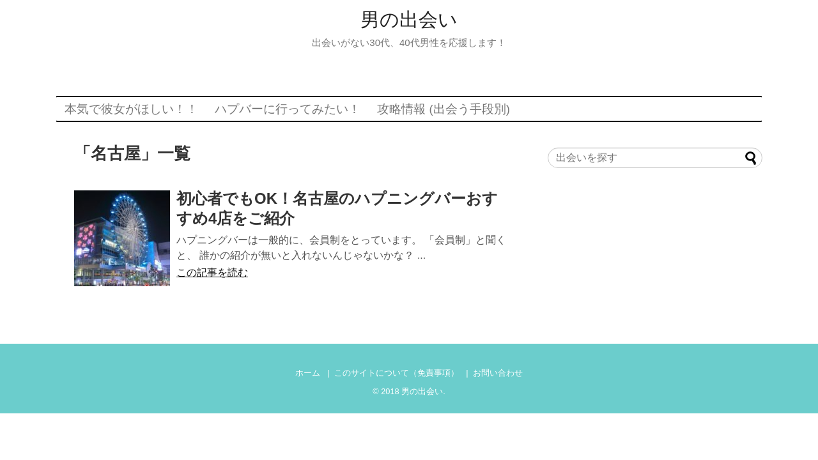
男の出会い (409, 19)
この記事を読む (212, 272)
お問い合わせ (498, 373)
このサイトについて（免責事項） (396, 373)
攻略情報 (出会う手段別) (443, 109)
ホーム (307, 373)
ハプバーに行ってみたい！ (287, 109)
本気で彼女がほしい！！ (131, 109)
